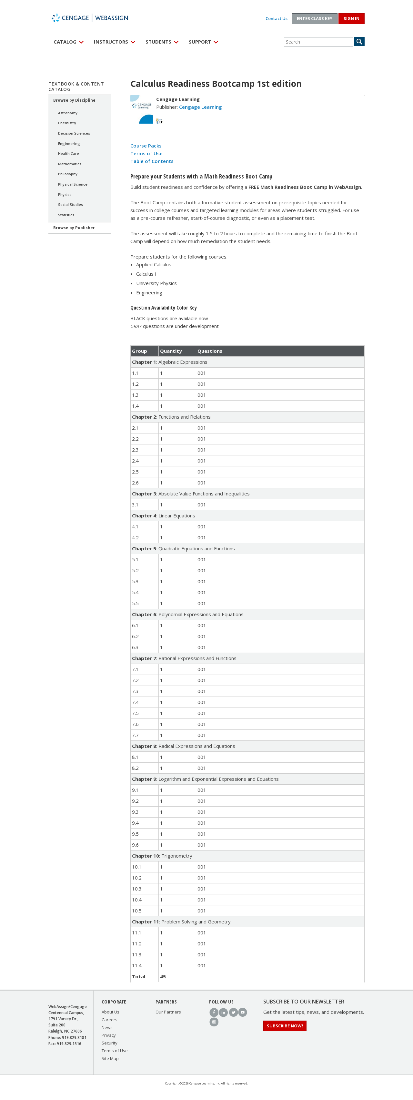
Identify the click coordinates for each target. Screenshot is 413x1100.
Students (158, 41)
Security (109, 1043)
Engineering (69, 143)
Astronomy (67, 112)
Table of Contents (152, 161)
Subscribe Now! (285, 1026)
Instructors (111, 41)
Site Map (110, 1058)
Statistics (66, 214)
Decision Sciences (74, 133)
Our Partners (168, 1012)
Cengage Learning (200, 107)
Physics (64, 194)
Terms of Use (146, 153)
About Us (110, 1012)
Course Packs (146, 145)
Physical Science (72, 184)
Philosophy (67, 173)
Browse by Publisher (74, 227)
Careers (109, 1020)
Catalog (65, 41)
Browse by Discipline (74, 100)
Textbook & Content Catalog (76, 86)
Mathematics (69, 163)
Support (200, 41)
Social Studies (70, 204)
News (107, 1027)
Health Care (68, 153)
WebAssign (96, 17)
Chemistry (67, 122)
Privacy (109, 1035)
